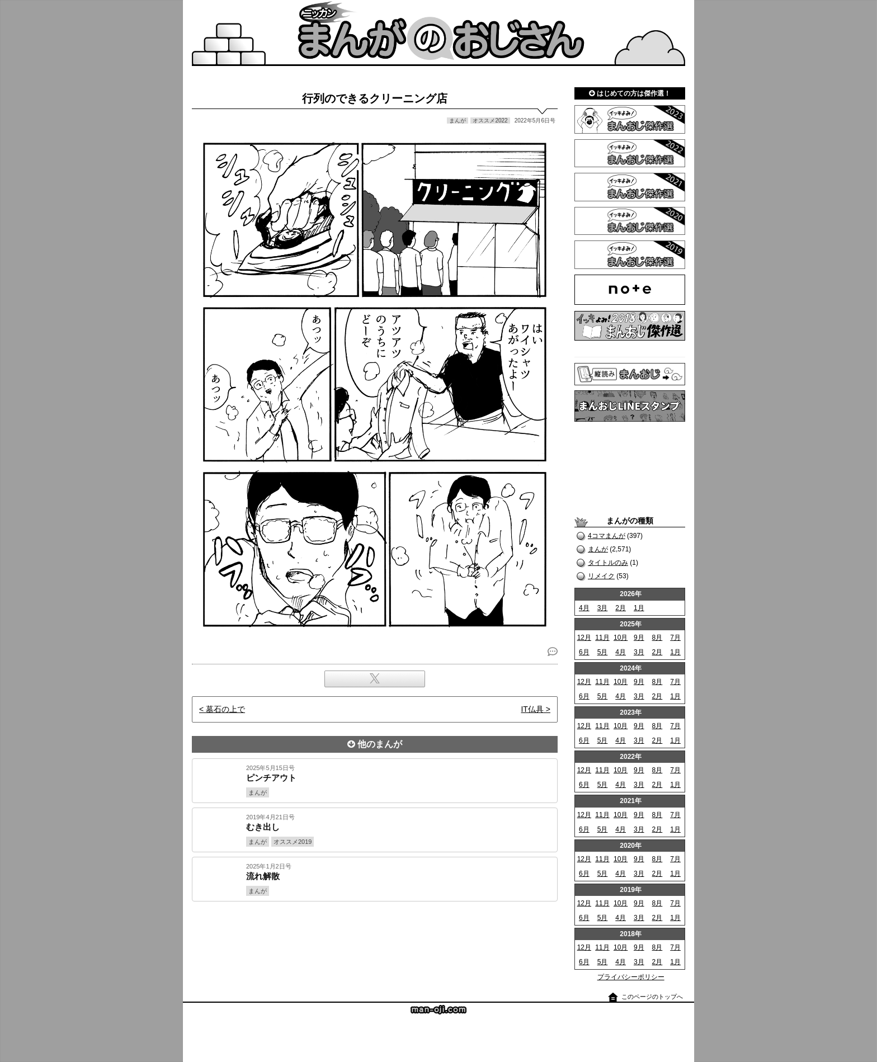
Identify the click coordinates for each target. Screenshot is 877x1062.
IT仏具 (532, 709)
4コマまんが (606, 536)
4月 (584, 608)
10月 (621, 637)
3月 (602, 608)
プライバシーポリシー (630, 977)
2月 (620, 608)
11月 (602, 637)
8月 (657, 637)
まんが (598, 549)
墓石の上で (225, 709)
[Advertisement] (375, 939)
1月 (639, 608)
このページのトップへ (652, 996)
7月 (675, 637)
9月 (639, 637)
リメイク (601, 576)
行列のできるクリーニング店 (374, 98)
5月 (602, 652)
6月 (584, 652)
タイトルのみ (608, 563)
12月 (584, 637)
